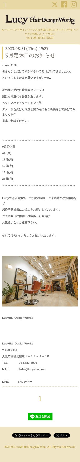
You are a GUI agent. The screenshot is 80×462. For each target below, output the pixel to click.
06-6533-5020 (43, 38)
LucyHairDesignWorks (30, 447)
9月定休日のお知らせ (30, 56)
